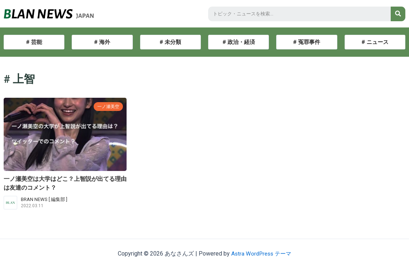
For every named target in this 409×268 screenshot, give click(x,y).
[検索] (398, 14)
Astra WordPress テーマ (261, 253)
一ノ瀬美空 (107, 106)
